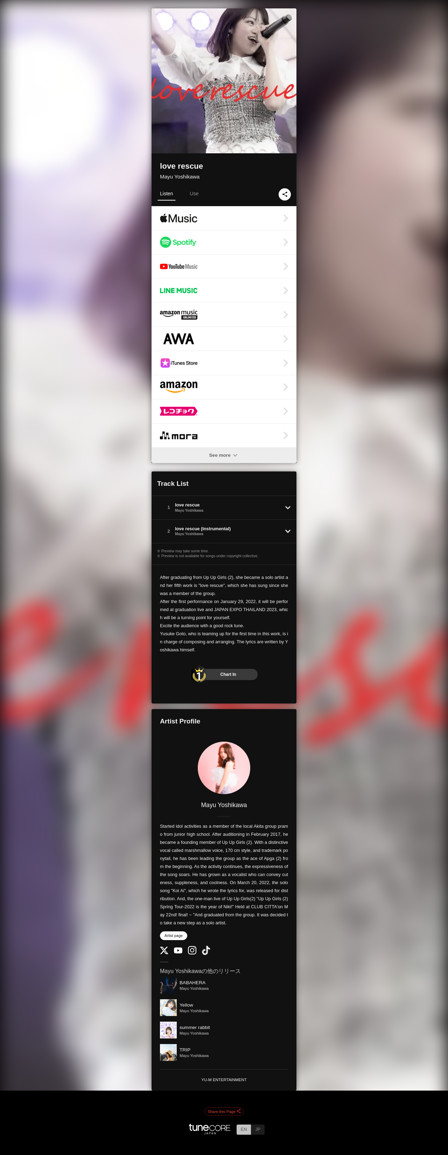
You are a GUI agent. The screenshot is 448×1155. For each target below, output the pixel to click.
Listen (166, 193)
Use (194, 193)
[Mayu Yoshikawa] (224, 768)
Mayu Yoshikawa (180, 177)
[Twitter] (164, 952)
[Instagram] (192, 952)
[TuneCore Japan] (210, 1132)
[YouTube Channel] (178, 951)
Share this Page (224, 1112)
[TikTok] (206, 953)
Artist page (173, 935)
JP (257, 1129)
